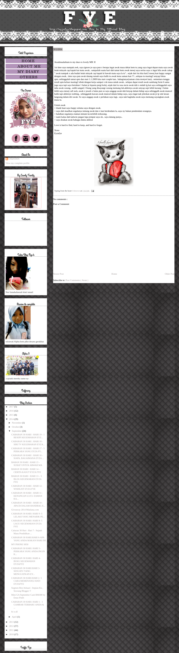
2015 (11, 415)
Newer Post (58, 274)
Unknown (14, 159)
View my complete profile (17, 163)
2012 (11, 626)
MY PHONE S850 (19, 544)
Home (114, 274)
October (16, 427)
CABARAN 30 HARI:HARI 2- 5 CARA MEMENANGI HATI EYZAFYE (26, 581)
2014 (11, 419)
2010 (11, 634)
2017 (11, 406)
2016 (11, 411)
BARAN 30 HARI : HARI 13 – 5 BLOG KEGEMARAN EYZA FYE (26, 479)
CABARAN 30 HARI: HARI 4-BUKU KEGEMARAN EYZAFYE (26, 561)
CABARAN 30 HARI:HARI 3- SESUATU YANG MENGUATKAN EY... (25, 571)
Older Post (169, 274)
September (17, 431)
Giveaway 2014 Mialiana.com (25, 509)
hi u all (14, 611)
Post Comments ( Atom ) (77, 280)
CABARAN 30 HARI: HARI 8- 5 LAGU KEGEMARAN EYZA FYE (26, 523)
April (14, 617)
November (17, 423)
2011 (11, 630)
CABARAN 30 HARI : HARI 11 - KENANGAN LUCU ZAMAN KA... (27, 496)
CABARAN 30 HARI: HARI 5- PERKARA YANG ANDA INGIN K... (28, 551)
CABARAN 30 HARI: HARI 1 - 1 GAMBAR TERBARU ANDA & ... (27, 605)
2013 (11, 622)
